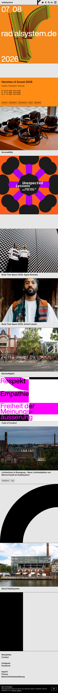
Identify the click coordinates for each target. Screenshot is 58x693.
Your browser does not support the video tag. (14, 70)
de (52, 2)
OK (54, 689)
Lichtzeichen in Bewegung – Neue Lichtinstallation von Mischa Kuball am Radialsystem (26, 473)
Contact (5, 657)
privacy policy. (16, 690)
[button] (54, 2)
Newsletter (6, 654)
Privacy (5, 674)
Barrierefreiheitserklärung (13, 676)
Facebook (6, 665)
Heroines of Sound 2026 (17, 82)
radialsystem (21, 2)
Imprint (5, 671)
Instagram (6, 663)
